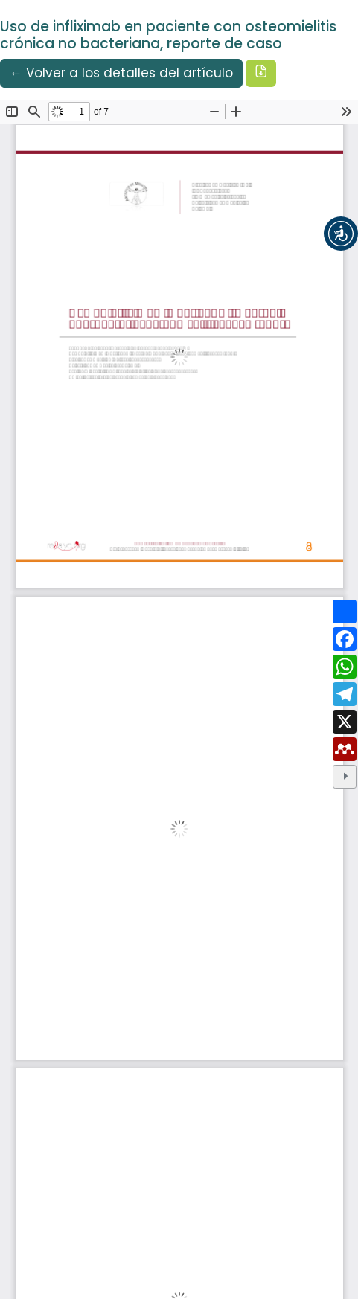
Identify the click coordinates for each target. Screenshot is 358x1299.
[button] (341, 233)
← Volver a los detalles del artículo (121, 73)
